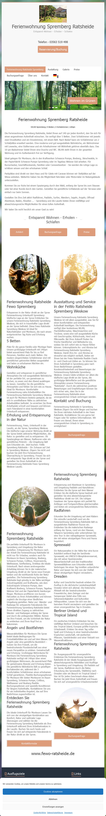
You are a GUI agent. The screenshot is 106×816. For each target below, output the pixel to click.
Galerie (66, 69)
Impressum (68, 813)
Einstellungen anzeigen (53, 807)
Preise (77, 69)
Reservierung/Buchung (53, 49)
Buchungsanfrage (15, 75)
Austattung (53, 69)
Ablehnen (53, 799)
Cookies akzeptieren (53, 791)
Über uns (32, 75)
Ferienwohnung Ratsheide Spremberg (25, 69)
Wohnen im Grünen (82, 100)
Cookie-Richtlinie (40, 813)
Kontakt (45, 75)
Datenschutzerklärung (55, 813)
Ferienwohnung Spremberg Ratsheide (53, 26)
